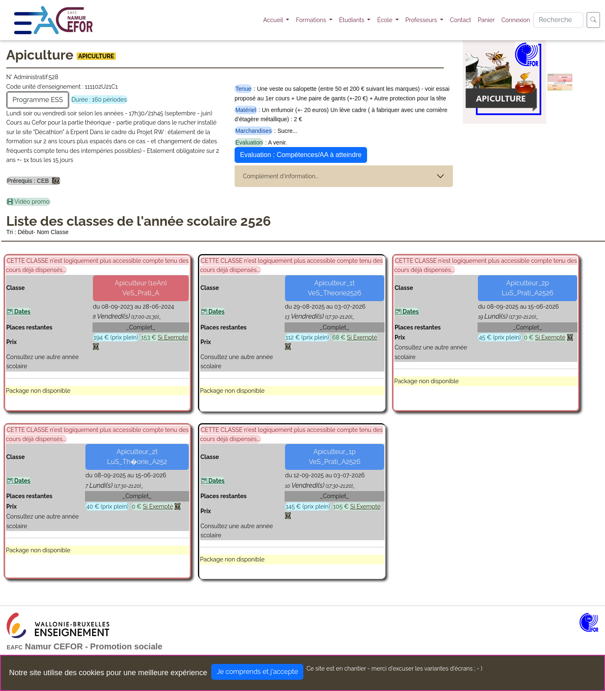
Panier (486, 20)
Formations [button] (312, 20)
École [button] (385, 20)
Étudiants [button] (352, 20)
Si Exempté (173, 337)
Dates (18, 311)
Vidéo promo (28, 202)
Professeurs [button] (422, 20)
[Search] (558, 20)
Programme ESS (37, 100)
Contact (460, 20)
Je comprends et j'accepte (257, 672)
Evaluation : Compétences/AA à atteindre (301, 154)
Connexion (515, 20)
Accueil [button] (274, 20)
